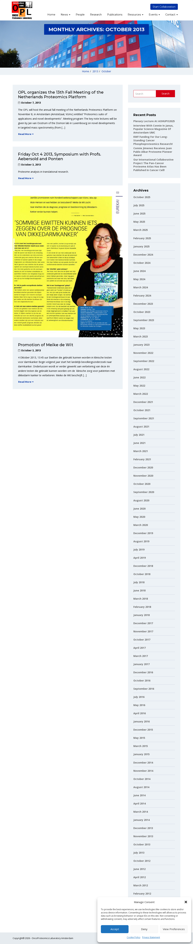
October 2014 (141, 779)
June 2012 (139, 869)
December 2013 (143, 828)
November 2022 (143, 353)
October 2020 (141, 484)
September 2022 (143, 361)
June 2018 (139, 590)
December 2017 (143, 623)
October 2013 (141, 844)
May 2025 (139, 221)
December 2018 (143, 566)
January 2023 (141, 344)
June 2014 (139, 795)
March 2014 (140, 811)
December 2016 (143, 672)
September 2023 (143, 320)
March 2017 (140, 656)
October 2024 (141, 262)
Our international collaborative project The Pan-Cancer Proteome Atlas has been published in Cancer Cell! (153, 165)
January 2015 (141, 754)
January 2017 (141, 664)
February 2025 (142, 238)
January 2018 (141, 615)
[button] (186, 902)
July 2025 (138, 205)
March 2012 (140, 885)
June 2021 (139, 443)
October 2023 (141, 312)
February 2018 (142, 607)
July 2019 (138, 549)
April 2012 (139, 877)
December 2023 (143, 303)
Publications (114, 14)
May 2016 (139, 705)
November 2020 (143, 475)
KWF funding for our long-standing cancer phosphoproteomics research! (153, 140)
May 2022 (139, 385)
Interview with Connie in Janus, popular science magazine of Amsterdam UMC (153, 129)
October (106, 71)
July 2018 (138, 582)
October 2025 (141, 197)
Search (165, 93)
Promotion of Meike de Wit (45, 344)
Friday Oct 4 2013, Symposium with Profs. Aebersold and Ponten (59, 156)
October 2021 (141, 410)
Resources (135, 14)
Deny (144, 929)
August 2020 (141, 500)
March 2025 (140, 230)
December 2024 (143, 254)
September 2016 (143, 688)
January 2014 (141, 820)
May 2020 (139, 516)
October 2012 (141, 860)
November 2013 (143, 836)
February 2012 (142, 893)
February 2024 (142, 295)
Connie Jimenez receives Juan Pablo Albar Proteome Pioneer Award (152, 151)
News (65, 14)
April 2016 (139, 713)
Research (96, 14)
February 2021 (142, 459)
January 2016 (141, 721)
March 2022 (140, 393)
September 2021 (143, 418)
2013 (95, 71)
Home (51, 14)
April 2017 (139, 647)
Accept (115, 929)
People (80, 14)
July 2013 (138, 852)
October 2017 (141, 639)
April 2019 (139, 557)
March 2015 (140, 746)
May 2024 (139, 279)
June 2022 (139, 377)
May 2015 (139, 738)
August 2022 (141, 369)
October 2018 (141, 574)
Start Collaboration (164, 6)
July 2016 (138, 697)
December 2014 (143, 762)
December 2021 (143, 402)
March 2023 (140, 336)
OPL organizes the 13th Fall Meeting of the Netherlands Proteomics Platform (61, 94)
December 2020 (143, 467)
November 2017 (143, 631)
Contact (171, 14)
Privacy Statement (151, 937)
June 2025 (139, 213)
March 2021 (140, 451)
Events (154, 14)
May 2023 (139, 328)
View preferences (174, 929)
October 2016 (141, 680)
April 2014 (139, 803)
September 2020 (143, 492)
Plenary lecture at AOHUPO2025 (154, 121)
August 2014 (141, 787)
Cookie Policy (133, 937)
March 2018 (140, 598)
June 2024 (139, 271)
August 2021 (141, 426)
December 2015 (143, 729)
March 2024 (140, 287)
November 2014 (143, 770)
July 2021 (138, 434)
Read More (25, 134)
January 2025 (141, 246)
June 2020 (139, 508)
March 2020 (140, 525)
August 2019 (141, 541)
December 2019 (143, 533)
